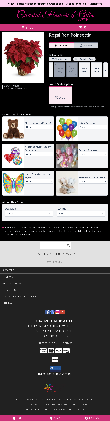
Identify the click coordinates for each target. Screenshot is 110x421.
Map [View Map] (55, 418)
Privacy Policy (34, 409)
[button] (55, 369)
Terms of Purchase (56, 409)
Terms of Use (76, 409)
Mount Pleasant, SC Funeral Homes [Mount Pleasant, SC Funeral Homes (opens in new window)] (36, 399)
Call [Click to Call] (18, 418)
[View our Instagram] (57, 313)
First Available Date (84, 59)
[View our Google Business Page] (52, 313)
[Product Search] (55, 245)
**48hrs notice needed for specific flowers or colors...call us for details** (55, 3)
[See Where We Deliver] (55, 262)
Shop (27, 27)
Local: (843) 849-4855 (55, 336)
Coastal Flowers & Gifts (55, 15)
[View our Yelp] (62, 313)
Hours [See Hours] (92, 418)
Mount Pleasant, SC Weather (39, 404)
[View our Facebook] (47, 313)
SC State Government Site (72, 404)
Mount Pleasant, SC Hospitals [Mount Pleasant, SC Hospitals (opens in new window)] (76, 399)
